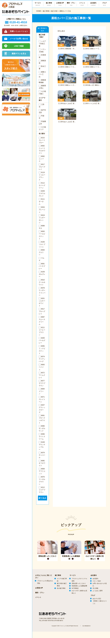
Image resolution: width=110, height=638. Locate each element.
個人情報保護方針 (87, 625)
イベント (82, 4)
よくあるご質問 (97, 590)
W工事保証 (75, 588)
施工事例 (46, 11)
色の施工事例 (61, 588)
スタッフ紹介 (97, 581)
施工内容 (54, 11)
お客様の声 (60, 4)
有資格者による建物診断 (79, 586)
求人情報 (95, 588)
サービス (73, 575)
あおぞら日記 (97, 598)
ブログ (104, 4)
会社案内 (93, 4)
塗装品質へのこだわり (79, 583)
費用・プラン (71, 4)
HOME (38, 11)
